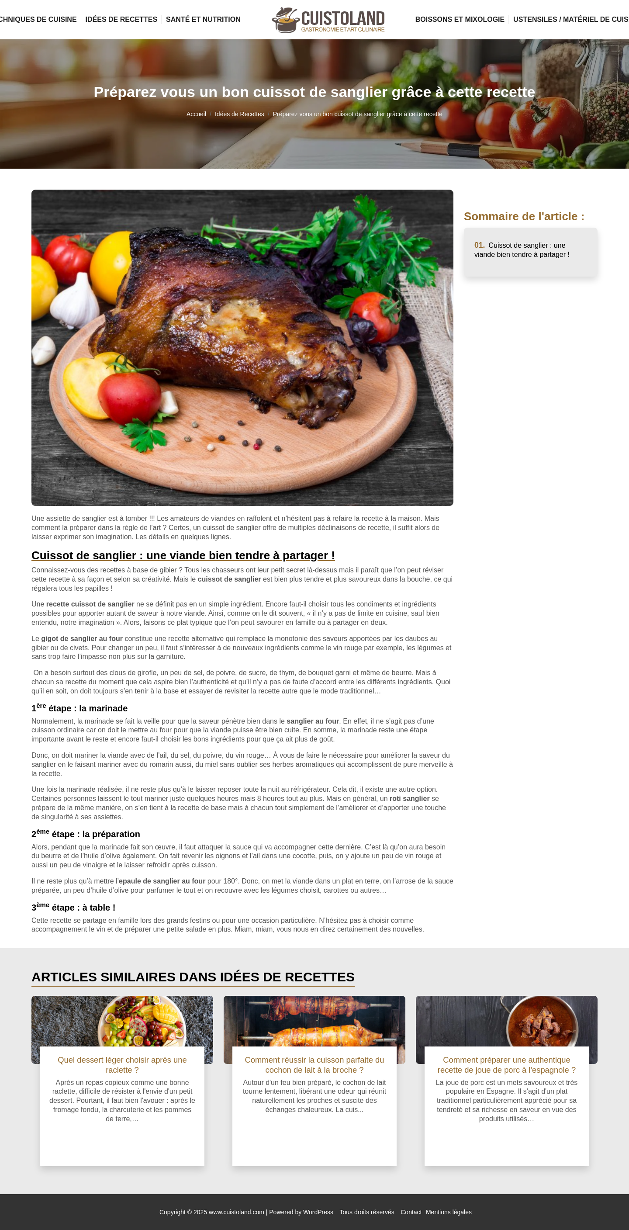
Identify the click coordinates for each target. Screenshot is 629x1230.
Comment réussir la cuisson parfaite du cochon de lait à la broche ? (314, 1064)
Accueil (196, 114)
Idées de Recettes (121, 19)
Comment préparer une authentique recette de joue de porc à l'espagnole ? (507, 1064)
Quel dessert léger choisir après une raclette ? (122, 1064)
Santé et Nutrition (203, 19)
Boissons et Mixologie (460, 19)
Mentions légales (449, 1212)
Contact (411, 1212)
